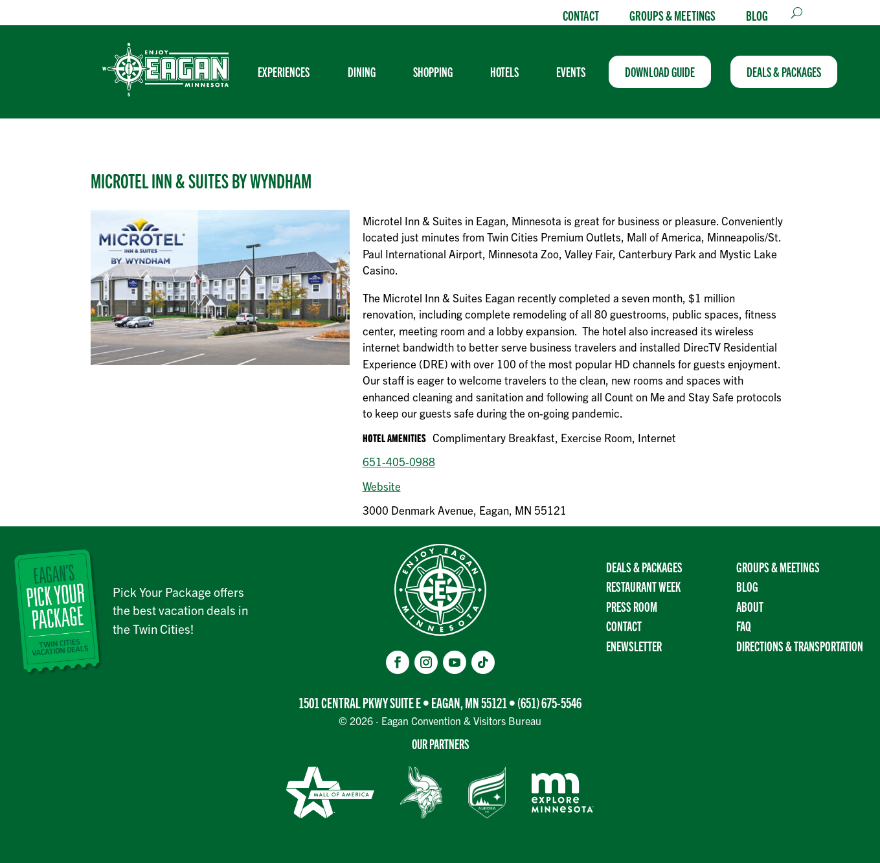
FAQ (743, 626)
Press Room (631, 606)
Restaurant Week (643, 586)
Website (382, 486)
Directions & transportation (799, 646)
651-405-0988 (399, 461)
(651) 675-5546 (549, 702)
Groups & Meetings (672, 14)
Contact (581, 14)
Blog (757, 14)
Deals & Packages (644, 567)
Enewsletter (634, 646)
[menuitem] (289, 72)
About (749, 606)
